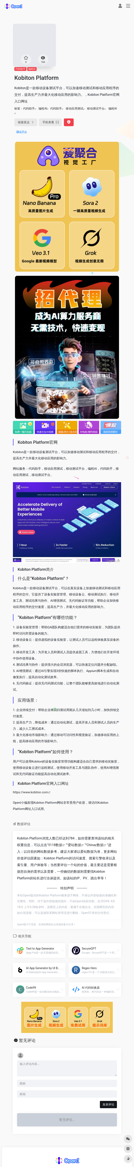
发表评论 (108, 1104)
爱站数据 (74, 845)
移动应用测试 (74, 108)
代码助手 (20, 69)
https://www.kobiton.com (30, 792)
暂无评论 (27, 1040)
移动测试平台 (95, 108)
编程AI (32, 69)
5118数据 (55, 845)
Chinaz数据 (95, 845)
